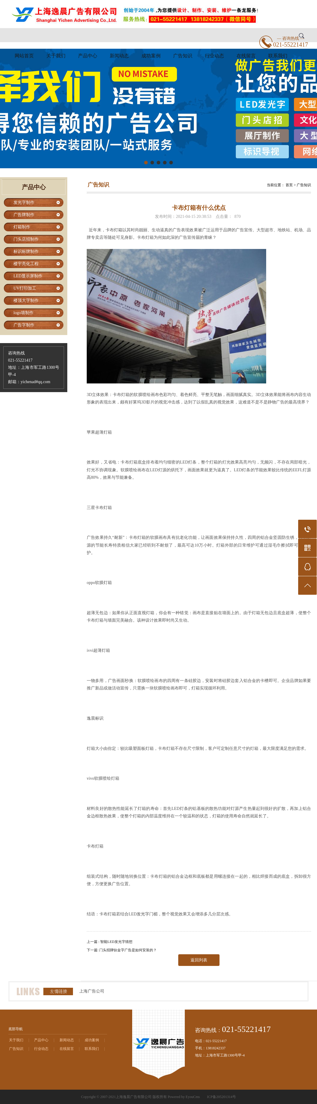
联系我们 (277, 55)
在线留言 (246, 55)
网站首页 (24, 55)
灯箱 (118, 230)
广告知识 (182, 55)
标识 (99, 718)
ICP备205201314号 (221, 1097)
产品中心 (87, 55)
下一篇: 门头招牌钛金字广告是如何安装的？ (122, 950)
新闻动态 (119, 55)
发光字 (143, 914)
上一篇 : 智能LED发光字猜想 (109, 942)
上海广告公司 (91, 991)
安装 (209, 680)
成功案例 (151, 55)
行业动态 (214, 55)
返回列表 (198, 960)
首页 (289, 185)
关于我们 (55, 55)
